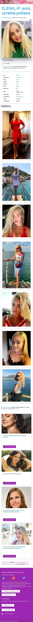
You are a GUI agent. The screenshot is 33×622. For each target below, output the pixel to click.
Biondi (17, 82)
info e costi (22, 68)
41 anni (17, 75)
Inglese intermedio (15, 546)
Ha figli (17, 90)
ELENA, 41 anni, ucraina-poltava (16, 10)
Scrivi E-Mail (8, 610)
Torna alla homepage (11, 591)
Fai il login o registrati (8, 66)
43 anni (6, 510)
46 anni (6, 435)
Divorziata (18, 77)
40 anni (6, 473)
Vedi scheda (9, 446)
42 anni (6, 546)
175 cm (17, 84)
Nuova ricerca (9, 594)
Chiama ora (8, 605)
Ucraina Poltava (19, 96)
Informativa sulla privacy (20, 582)
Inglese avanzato (15, 510)
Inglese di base (14, 435)
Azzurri (17, 79)
